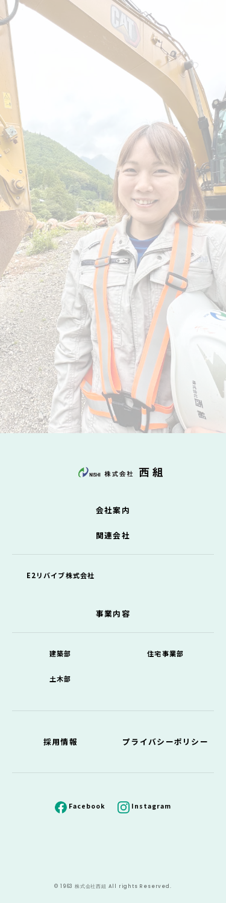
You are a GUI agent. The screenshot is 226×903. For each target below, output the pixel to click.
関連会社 (113, 535)
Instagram (151, 805)
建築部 (60, 653)
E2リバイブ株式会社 (61, 575)
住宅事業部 (165, 653)
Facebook (87, 805)
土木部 (60, 678)
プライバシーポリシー (165, 741)
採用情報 (60, 741)
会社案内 (113, 510)
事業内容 (113, 613)
